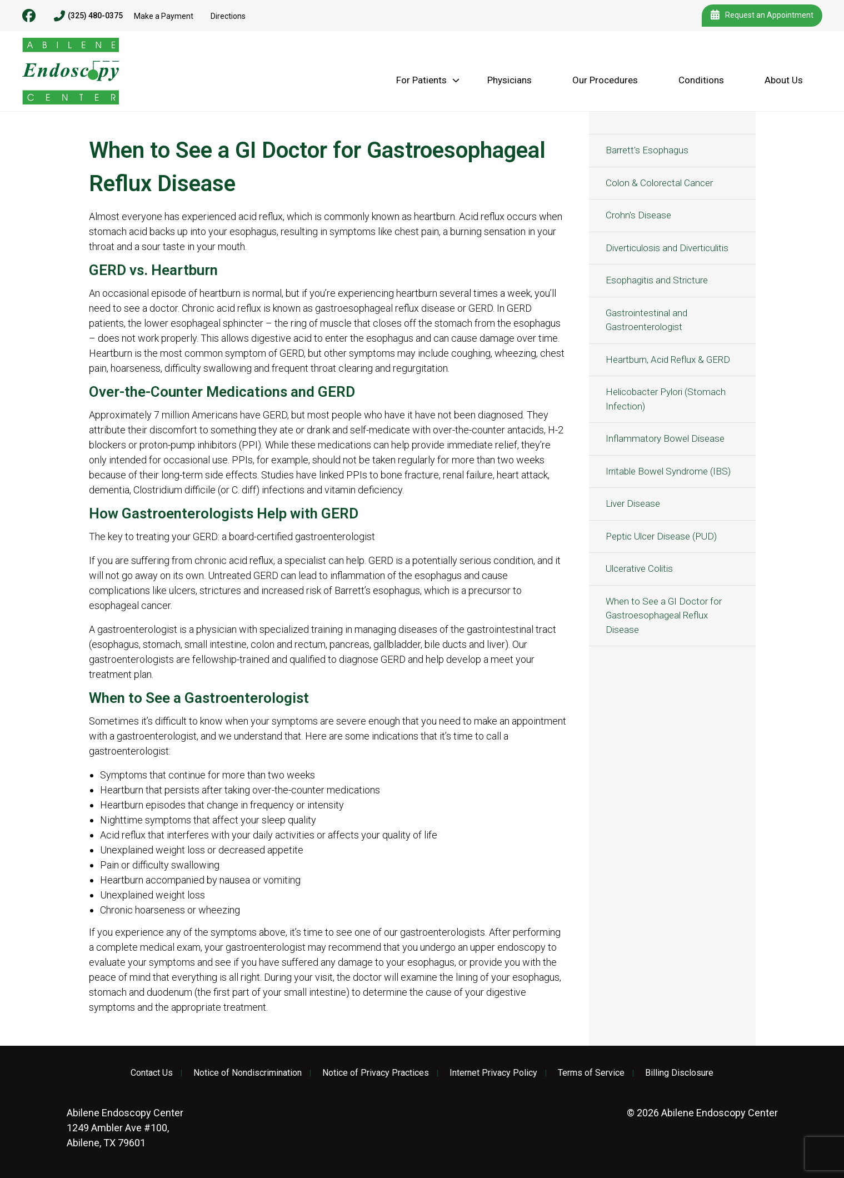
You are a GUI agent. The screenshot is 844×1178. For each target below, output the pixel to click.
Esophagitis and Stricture (657, 280)
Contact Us (152, 1073)
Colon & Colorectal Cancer (659, 182)
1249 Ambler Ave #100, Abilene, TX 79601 (125, 1128)
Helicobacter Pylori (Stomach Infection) (666, 399)
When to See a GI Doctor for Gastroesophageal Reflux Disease (664, 615)
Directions (228, 16)
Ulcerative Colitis (639, 568)
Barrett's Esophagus (647, 150)
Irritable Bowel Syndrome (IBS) (668, 471)
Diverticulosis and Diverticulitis (667, 247)
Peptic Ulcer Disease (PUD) (661, 536)
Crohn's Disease (638, 215)
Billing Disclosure (679, 1073)
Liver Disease (633, 503)
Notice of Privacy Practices (375, 1073)
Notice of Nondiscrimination (247, 1073)
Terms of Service (591, 1073)
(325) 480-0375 (88, 16)
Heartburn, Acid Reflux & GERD (668, 359)
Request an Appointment (762, 15)
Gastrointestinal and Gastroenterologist (646, 320)
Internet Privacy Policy (493, 1073)
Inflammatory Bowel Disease (665, 438)
